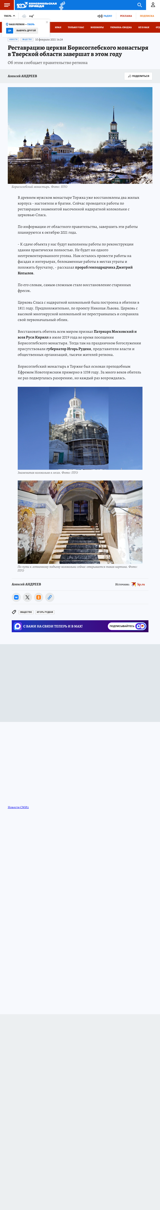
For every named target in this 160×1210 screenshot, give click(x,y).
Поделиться (138, 76)
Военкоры (97, 27)
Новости (13, 39)
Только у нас (76, 27)
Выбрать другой (26, 30)
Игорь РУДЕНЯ (45, 612)
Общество (27, 39)
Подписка (147, 16)
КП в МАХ (143, 27)
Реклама (126, 16)
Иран (58, 27)
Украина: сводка (121, 27)
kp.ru (141, 584)
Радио (107, 16)
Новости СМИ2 (18, 807)
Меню (5, 5)
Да (9, 30)
